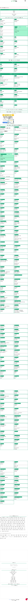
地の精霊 (3, 536)
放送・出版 (5, 520)
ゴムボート (6, 536)
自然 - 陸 (5, 523)
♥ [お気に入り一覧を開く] (26, 599)
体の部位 (6, 528)
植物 (4, 528)
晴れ (24, 536)
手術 (20, 535)
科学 (8, 531)
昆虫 (10, 526)
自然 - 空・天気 (4, 531)
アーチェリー (11, 536)
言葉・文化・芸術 (8, 529)
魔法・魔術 (19, 523)
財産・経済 (15, 517)
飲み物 (9, 520)
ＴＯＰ (10, 599)
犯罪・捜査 (22, 523)
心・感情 (13, 523)
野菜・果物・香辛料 (22, 520)
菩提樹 (6, 535)
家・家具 (11, 520)
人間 (10, 517)
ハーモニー (8, 535)
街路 (1, 535)
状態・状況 (16, 526)
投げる (14, 535)
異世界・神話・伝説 (13, 572)
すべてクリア (14, 567)
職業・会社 (20, 526)
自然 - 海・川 (22, 517)
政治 (16, 523)
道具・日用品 (10, 528)
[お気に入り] (13, 19)
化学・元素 (5, 526)
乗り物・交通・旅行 (16, 529)
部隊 (18, 535)
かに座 (5, 538)
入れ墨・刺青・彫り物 (17, 536)
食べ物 (2, 523)
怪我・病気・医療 (16, 520)
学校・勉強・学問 (9, 523)
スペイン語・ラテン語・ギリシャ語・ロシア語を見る (14, 109)
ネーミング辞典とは (14, 585)
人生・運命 (7, 517)
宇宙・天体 (14, 528)
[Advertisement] (14, 4)
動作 (1, 517)
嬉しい (22, 536)
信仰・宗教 (12, 526)
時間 (13, 574)
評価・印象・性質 (13, 580)
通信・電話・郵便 (20, 528)
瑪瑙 (11, 535)
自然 (18, 517)
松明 (16, 535)
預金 (3, 535)
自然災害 (3, 517)
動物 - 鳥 (12, 517)
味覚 (8, 526)
